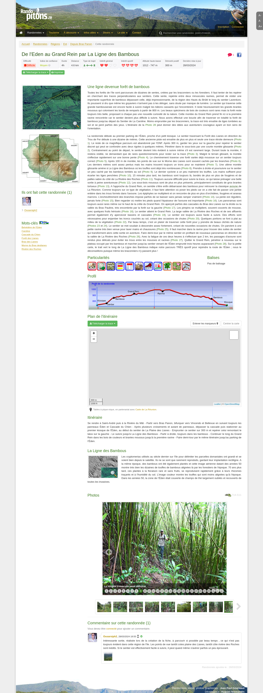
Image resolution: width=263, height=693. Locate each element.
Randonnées (40, 44)
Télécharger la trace (35, 72)
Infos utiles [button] (91, 32)
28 (221, 591)
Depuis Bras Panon (81, 44)
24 (204, 591)
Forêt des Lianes (30, 238)
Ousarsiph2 (30, 210)
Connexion (238, 26)
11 (149, 591)
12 (153, 591)
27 (217, 591)
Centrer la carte (231, 323)
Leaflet (217, 404)
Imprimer (57, 72)
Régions (55, 44)
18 (179, 591)
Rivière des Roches (31, 249)
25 (209, 591)
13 (157, 591)
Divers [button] (108, 32)
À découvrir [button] (71, 32)
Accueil (26, 44)
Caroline (26, 231)
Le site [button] (122, 32)
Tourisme (54, 32)
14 (162, 591)
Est (65, 44)
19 (183, 591)
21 (192, 591)
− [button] (93, 339)
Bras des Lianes (30, 241)
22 (196, 591)
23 (200, 591)
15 (166, 591)
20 (187, 591)
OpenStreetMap (232, 404)
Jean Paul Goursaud (232, 688)
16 (170, 591)
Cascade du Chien (31, 234)
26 (213, 591)
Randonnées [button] (35, 32)
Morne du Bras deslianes (34, 245)
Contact (136, 32)
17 (174, 591)
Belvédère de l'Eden (32, 227)
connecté (111, 628)
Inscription (223, 26)
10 (145, 591)
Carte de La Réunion (145, 409)
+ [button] (93, 334)
